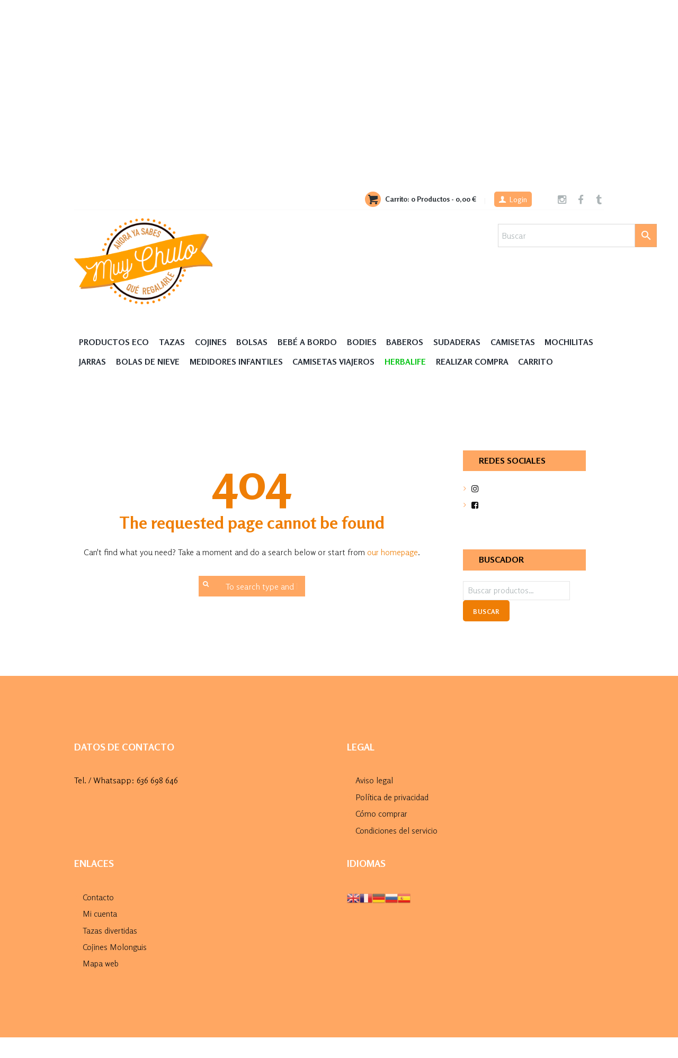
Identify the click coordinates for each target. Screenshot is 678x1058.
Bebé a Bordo (311, 342)
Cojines (213, 342)
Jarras (153, 362)
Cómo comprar (382, 834)
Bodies (367, 342)
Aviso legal (374, 802)
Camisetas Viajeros (399, 362)
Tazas (174, 342)
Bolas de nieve (209, 362)
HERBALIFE (472, 362)
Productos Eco (115, 342)
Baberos (411, 342)
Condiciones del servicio (397, 851)
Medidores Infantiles (299, 362)
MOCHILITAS (104, 362)
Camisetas (520, 342)
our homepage (392, 573)
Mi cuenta (100, 934)
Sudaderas (464, 342)
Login (516, 199)
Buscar (486, 633)
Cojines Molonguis (115, 967)
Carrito (97, 382)
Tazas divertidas (111, 951)
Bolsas (255, 342)
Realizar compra (541, 362)
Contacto (99, 917)
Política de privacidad (393, 818)
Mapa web (102, 984)
